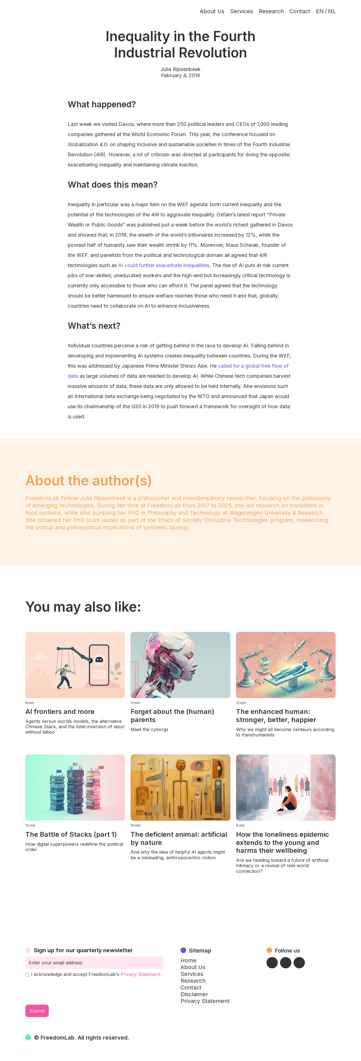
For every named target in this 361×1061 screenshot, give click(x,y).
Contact (299, 11)
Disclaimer (194, 994)
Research (271, 11)
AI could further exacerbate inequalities (163, 265)
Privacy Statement (140, 974)
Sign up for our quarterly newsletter (83, 950)
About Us (212, 11)
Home (188, 960)
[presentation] (68, 991)
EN (320, 11)
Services (241, 11)
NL (332, 11)
